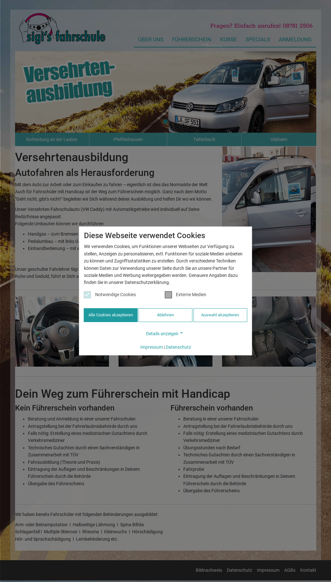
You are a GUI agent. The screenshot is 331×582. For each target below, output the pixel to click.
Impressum (151, 346)
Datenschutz (178, 346)
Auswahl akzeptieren (220, 315)
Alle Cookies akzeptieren (110, 315)
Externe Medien (185, 295)
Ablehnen (165, 315)
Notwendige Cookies (110, 295)
